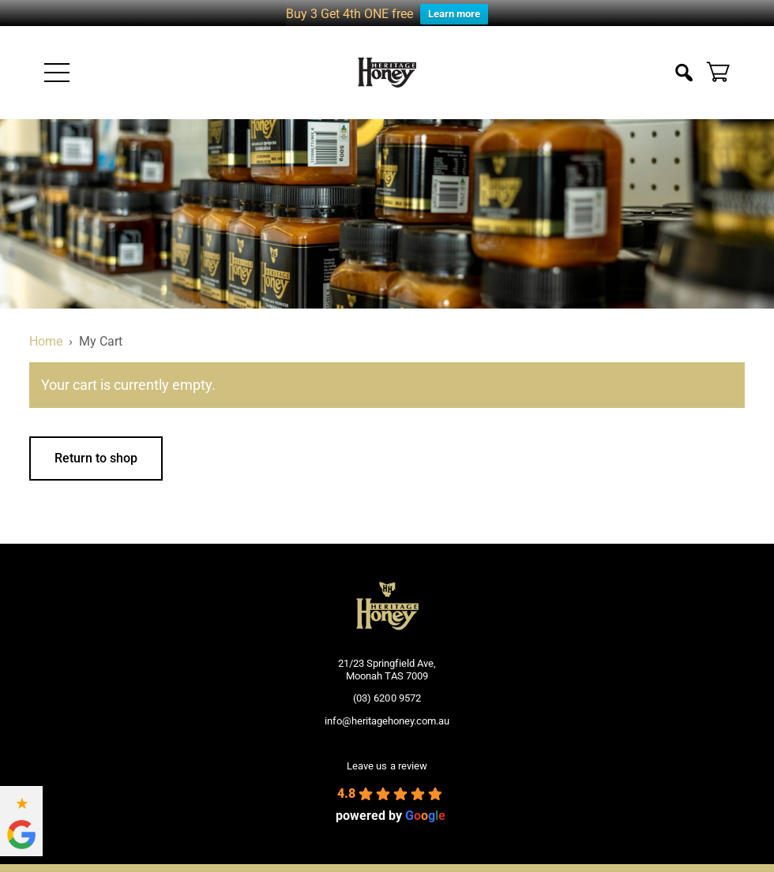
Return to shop (95, 448)
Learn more (454, 14)
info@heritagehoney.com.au (387, 712)
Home (45, 332)
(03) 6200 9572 (386, 689)
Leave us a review (386, 757)
